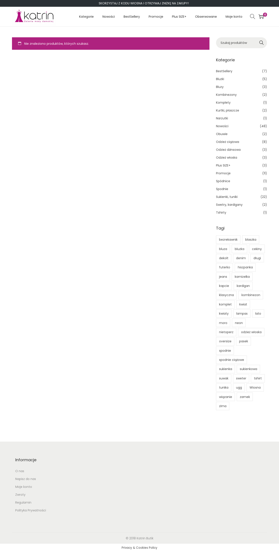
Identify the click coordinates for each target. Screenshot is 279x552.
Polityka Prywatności (30, 510)
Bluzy (220, 87)
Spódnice (223, 181)
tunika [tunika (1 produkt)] (223, 387)
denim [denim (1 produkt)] (241, 258)
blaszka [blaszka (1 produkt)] (250, 239)
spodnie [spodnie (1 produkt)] (225, 350)
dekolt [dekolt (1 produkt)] (223, 258)
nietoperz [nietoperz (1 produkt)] (226, 332)
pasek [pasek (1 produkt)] (243, 341)
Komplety (223, 102)
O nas (19, 471)
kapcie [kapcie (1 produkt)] (224, 286)
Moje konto (23, 487)
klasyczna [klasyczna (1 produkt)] (226, 295)
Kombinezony (226, 95)
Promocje (223, 173)
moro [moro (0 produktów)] (223, 323)
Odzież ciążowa (227, 142)
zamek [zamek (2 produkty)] (245, 397)
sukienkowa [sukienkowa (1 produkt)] (248, 369)
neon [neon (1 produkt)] (239, 323)
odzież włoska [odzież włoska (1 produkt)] (251, 332)
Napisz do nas (25, 479)
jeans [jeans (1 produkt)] (223, 276)
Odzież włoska (226, 157)
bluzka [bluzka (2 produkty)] (239, 249)
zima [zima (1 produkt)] (222, 406)
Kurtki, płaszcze (227, 110)
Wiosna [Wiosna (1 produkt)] (255, 387)
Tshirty (221, 212)
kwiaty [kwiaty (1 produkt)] (224, 313)
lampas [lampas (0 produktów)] (242, 313)
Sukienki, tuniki (227, 197)
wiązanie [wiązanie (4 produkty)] (225, 397)
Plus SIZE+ (223, 165)
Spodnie (222, 189)
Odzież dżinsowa (228, 149)
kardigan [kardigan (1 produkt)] (243, 286)
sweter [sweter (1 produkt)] (241, 378)
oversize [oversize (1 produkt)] (225, 341)
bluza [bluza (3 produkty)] (223, 249)
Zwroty (20, 494)
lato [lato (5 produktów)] (258, 313)
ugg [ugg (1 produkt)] (239, 387)
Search (261, 43)
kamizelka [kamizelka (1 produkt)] (242, 276)
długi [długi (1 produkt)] (257, 258)
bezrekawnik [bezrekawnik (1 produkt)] (228, 239)
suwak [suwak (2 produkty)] (223, 378)
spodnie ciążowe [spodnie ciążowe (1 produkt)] (231, 360)
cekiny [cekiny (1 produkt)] (257, 249)
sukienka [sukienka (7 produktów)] (225, 369)
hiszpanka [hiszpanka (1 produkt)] (245, 267)
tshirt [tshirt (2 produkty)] (258, 378)
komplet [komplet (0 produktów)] (225, 304)
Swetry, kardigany (229, 204)
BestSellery (224, 71)
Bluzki (220, 79)
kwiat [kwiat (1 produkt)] (243, 304)
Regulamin (23, 502)
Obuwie (222, 134)
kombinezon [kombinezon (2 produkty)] (251, 295)
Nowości (222, 126)
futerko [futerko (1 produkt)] (224, 267)
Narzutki (222, 118)
